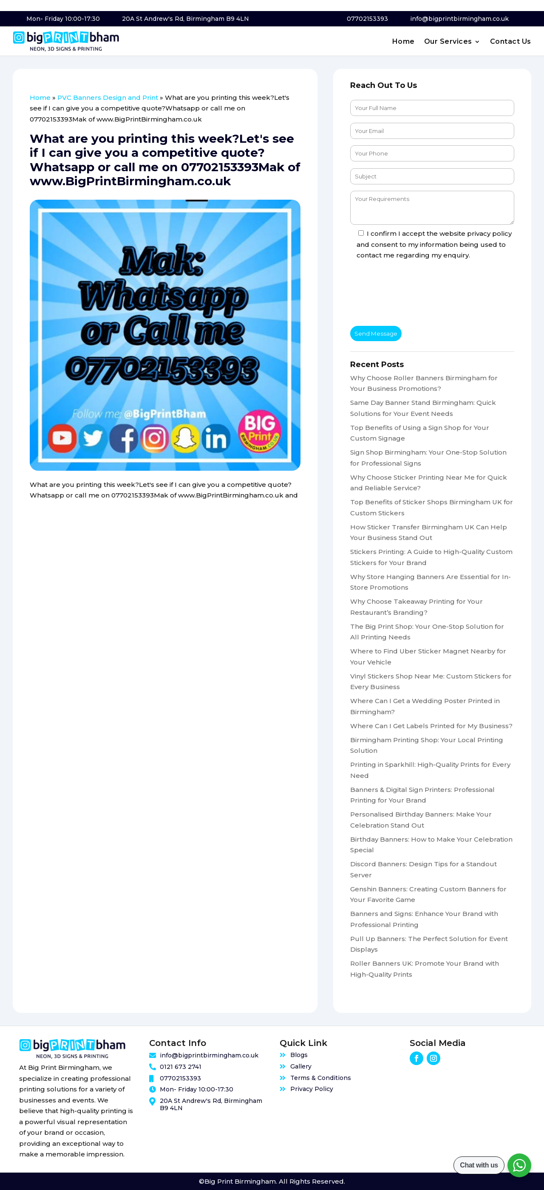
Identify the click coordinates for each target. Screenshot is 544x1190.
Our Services (448, 42)
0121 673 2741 (180, 1067)
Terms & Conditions (320, 1078)
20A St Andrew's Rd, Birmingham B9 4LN (185, 19)
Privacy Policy (311, 1089)
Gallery (301, 1066)
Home (403, 42)
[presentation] (414, 294)
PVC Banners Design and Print (107, 97)
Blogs (299, 1055)
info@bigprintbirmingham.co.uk (459, 19)
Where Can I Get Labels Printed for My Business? (431, 726)
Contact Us (510, 42)
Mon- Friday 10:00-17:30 (63, 19)
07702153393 (367, 19)
